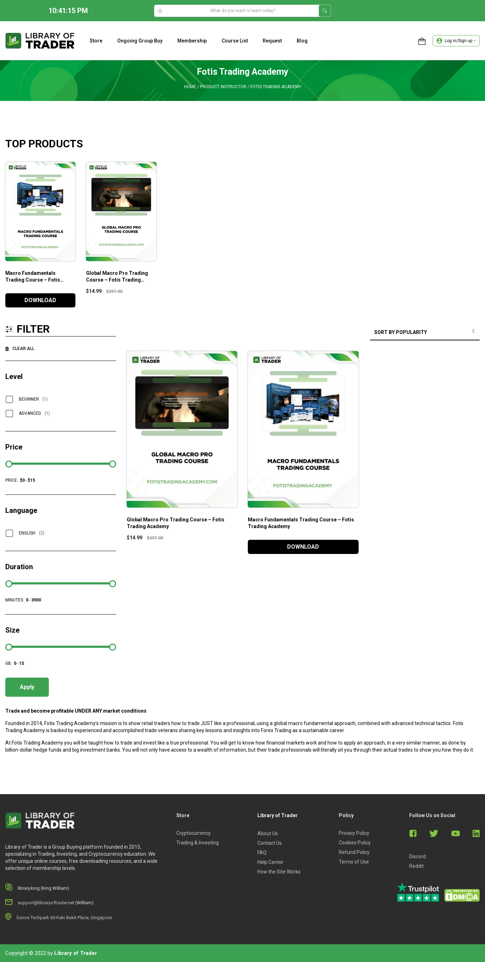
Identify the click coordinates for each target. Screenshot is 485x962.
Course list (235, 41)
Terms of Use (354, 862)
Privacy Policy (354, 833)
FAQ (262, 852)
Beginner (33, 399)
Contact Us (269, 843)
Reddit (416, 866)
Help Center (270, 862)
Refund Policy (354, 852)
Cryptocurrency (193, 833)
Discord (417, 856)
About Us (267, 833)
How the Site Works (279, 872)
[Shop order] (425, 332)
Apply (27, 687)
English (31, 533)
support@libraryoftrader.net (46, 902)
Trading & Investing (197, 842)
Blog (302, 41)
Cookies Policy (355, 842)
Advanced (34, 413)
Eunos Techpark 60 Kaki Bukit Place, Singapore (64, 917)
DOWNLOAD (40, 300)
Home (190, 86)
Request (272, 41)
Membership (192, 41)
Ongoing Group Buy (139, 41)
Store (96, 41)
